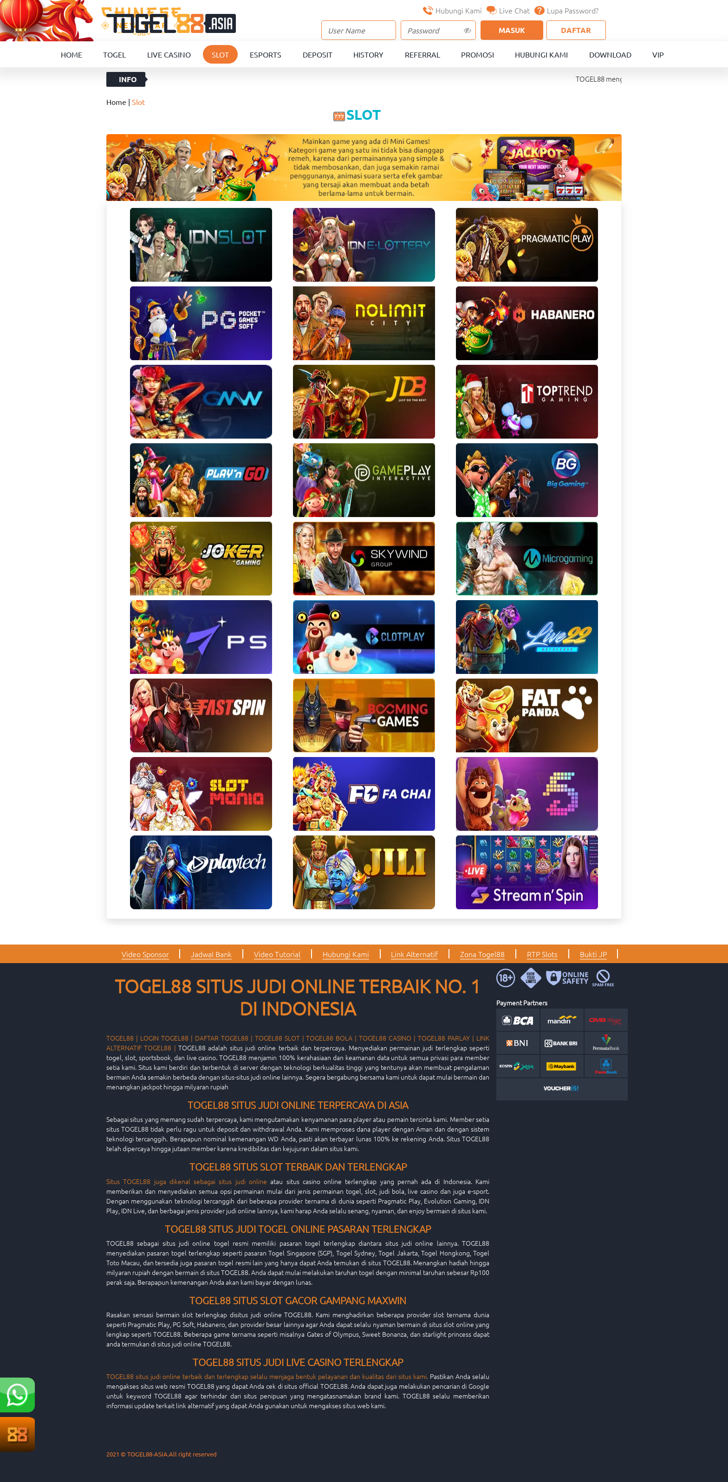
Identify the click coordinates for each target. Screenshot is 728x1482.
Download (610, 54)
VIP (658, 54)
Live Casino (169, 54)
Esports (265, 54)
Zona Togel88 (482, 954)
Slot (220, 54)
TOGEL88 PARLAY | (446, 1037)
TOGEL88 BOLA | (331, 1037)
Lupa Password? (566, 10)
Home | (119, 101)
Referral (422, 54)
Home (71, 54)
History (368, 54)
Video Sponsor (145, 954)
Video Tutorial (277, 954)
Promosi (477, 54)
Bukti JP (593, 954)
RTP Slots (542, 954)
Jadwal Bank (211, 954)
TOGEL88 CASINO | (387, 1037)
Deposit (317, 54)
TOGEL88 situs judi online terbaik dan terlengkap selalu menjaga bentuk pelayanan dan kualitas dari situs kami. (267, 1376)
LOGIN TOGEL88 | (166, 1037)
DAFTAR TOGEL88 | (224, 1037)
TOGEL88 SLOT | (279, 1037)
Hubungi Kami (452, 10)
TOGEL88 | (122, 1037)
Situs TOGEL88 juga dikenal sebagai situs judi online (186, 1181)
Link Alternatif (414, 954)
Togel (114, 54)
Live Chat (508, 10)
